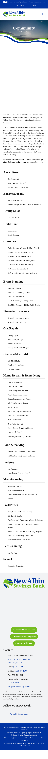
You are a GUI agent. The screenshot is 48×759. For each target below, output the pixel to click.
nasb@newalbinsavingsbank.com (19, 686)
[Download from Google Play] (24, 636)
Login (34, 5)
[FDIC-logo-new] (9, 608)
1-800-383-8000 (13, 682)
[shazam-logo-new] (9, 615)
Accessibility (39, 738)
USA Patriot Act (24, 740)
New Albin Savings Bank (18, 714)
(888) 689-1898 (21, 671)
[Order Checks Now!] (24, 643)
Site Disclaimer (19, 738)
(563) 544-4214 (20, 5)
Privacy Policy (8, 738)
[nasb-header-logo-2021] (14, 12)
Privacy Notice (29, 738)
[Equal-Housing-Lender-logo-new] (9, 600)
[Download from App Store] (24, 630)
